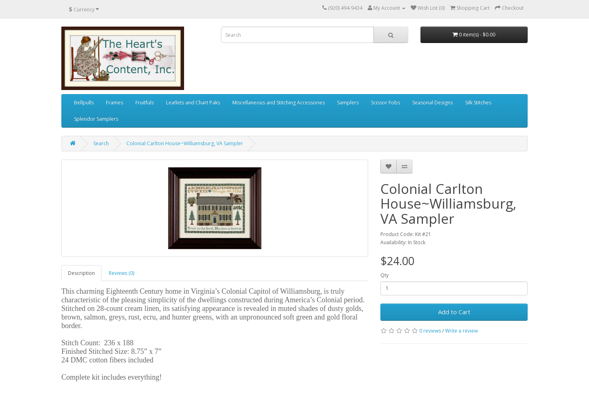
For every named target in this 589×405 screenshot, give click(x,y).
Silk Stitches (478, 102)
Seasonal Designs (432, 102)
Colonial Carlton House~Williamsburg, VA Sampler (184, 143)
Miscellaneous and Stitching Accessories (278, 102)
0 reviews (430, 330)
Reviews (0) (121, 273)
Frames (114, 102)
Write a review (461, 330)
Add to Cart (454, 312)
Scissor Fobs (385, 102)
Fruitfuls (144, 102)
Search (101, 143)
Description (81, 273)
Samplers (348, 102)
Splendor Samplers (96, 118)
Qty (384, 275)
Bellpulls (84, 102)
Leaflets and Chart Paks (193, 102)
